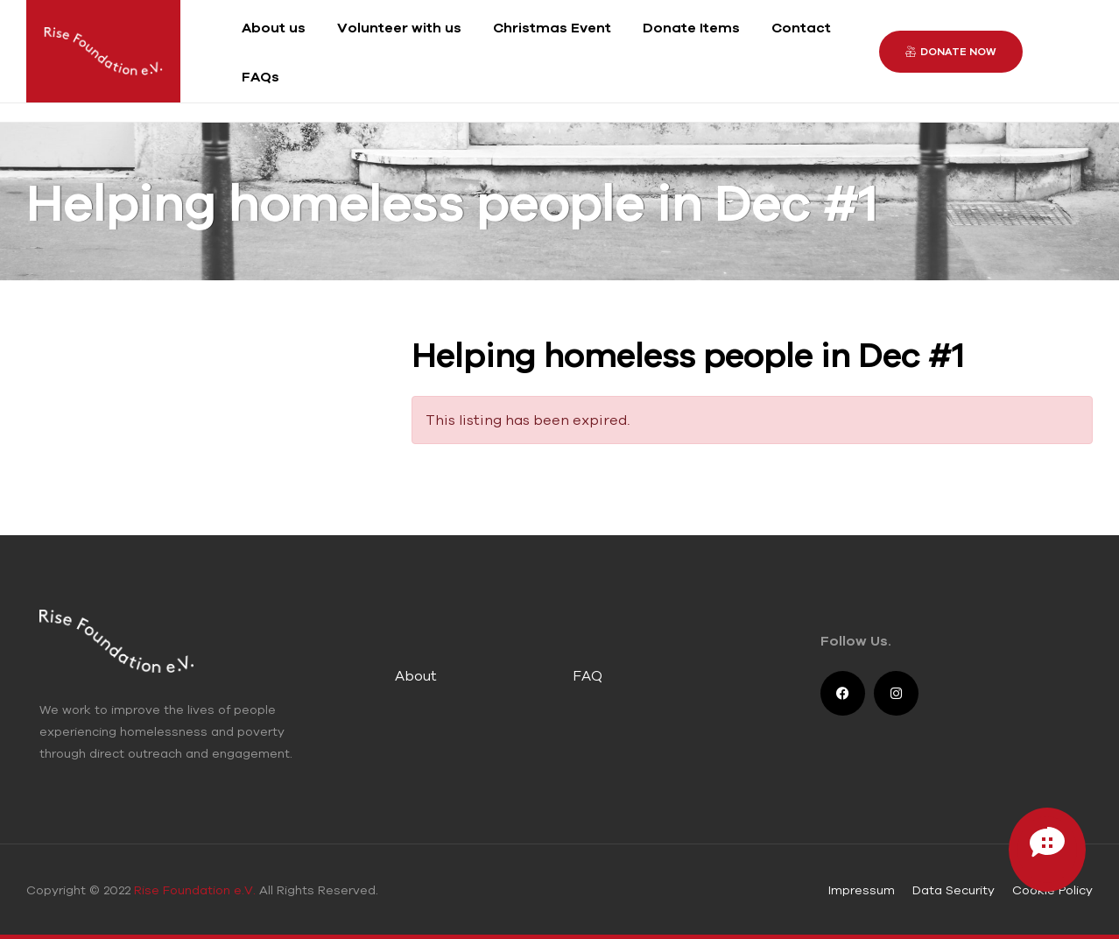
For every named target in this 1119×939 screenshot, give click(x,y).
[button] (951, 52)
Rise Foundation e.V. (195, 890)
